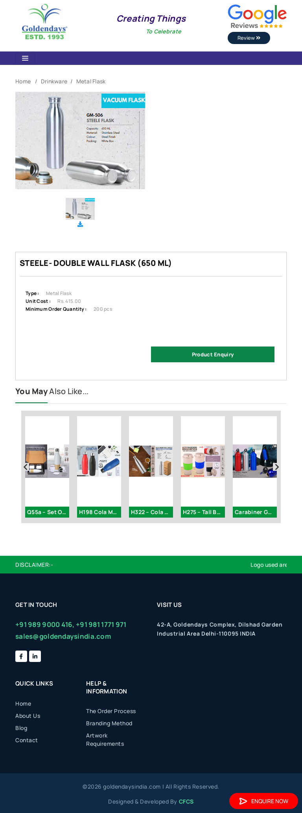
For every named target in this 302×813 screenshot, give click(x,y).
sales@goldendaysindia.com (63, 636)
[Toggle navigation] (25, 58)
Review (249, 37)
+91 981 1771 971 (101, 624)
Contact (26, 740)
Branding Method (109, 723)
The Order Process (111, 711)
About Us (27, 715)
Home (23, 81)
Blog (21, 728)
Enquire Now (263, 801)
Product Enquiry (213, 354)
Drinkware (54, 81)
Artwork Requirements (105, 739)
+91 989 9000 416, (45, 624)
